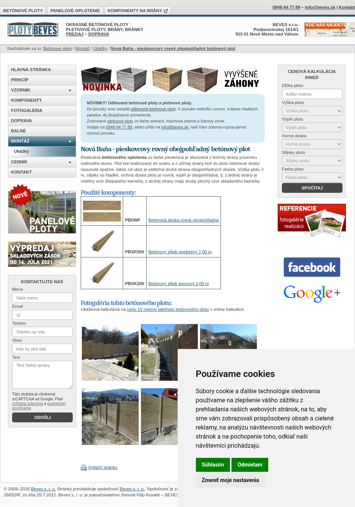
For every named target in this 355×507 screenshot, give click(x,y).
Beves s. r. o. (43, 489)
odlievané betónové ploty (153, 109)
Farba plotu (293, 169)
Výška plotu (293, 102)
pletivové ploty (120, 121)
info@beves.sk (174, 127)
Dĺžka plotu (292, 85)
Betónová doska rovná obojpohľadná (184, 220)
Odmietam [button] (250, 465)
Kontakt (347, 7)
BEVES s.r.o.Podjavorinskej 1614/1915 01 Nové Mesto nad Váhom (267, 29)
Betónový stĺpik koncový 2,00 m (179, 283)
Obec (17, 340)
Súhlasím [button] (213, 465)
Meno (17, 289)
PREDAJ (74, 34)
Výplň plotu (292, 119)
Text (16, 357)
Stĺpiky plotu (293, 152)
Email (17, 306)
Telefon (19, 323)
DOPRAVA (98, 34)
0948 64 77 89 (119, 127)
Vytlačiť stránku (102, 467)
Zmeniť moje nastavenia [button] (230, 480)
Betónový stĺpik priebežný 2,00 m (180, 252)
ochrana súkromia (27, 404)
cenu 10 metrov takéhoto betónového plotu (168, 309)
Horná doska (294, 135)
